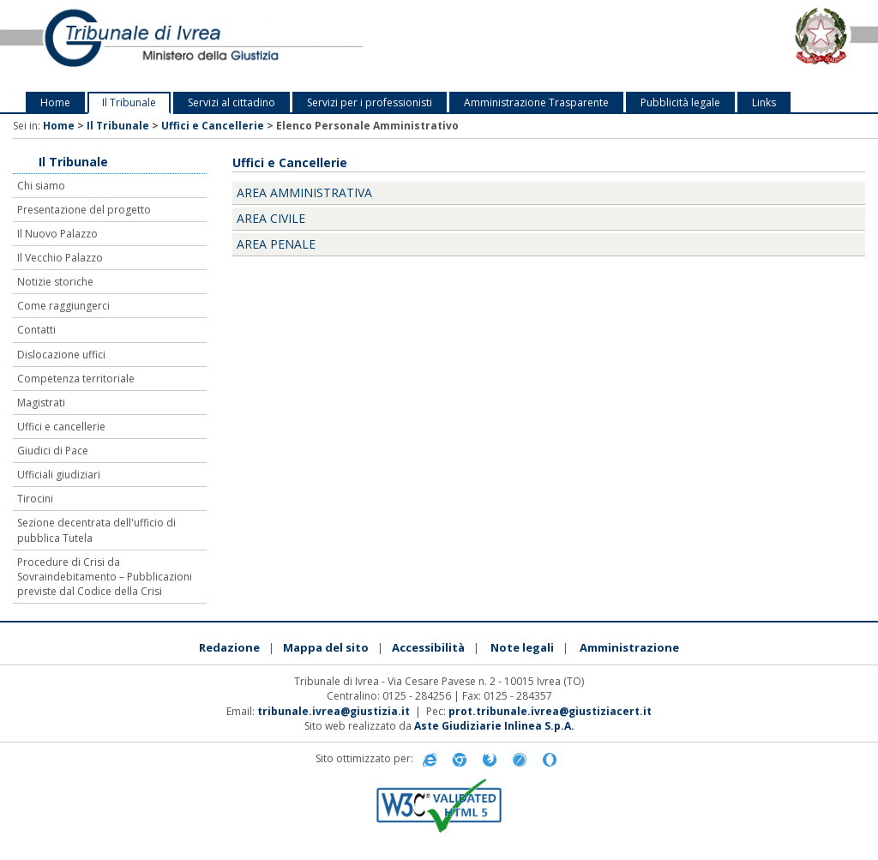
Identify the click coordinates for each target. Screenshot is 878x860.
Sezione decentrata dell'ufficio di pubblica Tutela (96, 529)
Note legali (522, 647)
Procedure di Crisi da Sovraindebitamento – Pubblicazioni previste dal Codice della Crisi (104, 576)
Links (764, 102)
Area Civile (271, 218)
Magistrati (41, 402)
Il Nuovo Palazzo (57, 233)
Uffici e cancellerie (61, 426)
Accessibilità (428, 647)
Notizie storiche (55, 281)
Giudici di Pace (52, 450)
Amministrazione (629, 647)
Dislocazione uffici (61, 354)
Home (55, 102)
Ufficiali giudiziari (58, 474)
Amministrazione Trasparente (536, 102)
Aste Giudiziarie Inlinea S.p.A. (494, 726)
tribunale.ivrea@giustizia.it (333, 711)
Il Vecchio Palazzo (60, 257)
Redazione (229, 647)
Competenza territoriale (76, 378)
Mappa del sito (326, 647)
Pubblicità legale (680, 102)
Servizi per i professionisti (369, 102)
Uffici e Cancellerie (212, 125)
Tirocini (35, 498)
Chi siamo (41, 185)
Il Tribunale (129, 102)
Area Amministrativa (304, 192)
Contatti (36, 329)
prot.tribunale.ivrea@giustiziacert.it (550, 711)
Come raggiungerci (63, 305)
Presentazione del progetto (84, 209)
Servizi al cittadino (231, 102)
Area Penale (276, 244)
